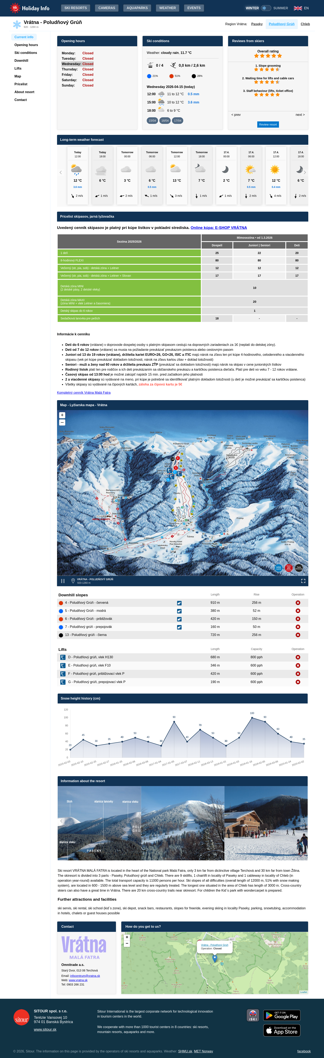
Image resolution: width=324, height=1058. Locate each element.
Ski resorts (75, 8)
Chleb (305, 24)
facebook (304, 1051)
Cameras (106, 8)
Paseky (257, 24)
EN (306, 8)
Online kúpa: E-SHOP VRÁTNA (219, 227)
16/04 (165, 120)
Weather (167, 8)
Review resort (268, 124)
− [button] (127, 944)
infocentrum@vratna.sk (85, 975)
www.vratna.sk (78, 980)
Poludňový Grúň (281, 24)
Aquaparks (137, 8)
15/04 (152, 120)
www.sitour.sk (45, 1029)
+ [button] (127, 938)
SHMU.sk (185, 1051)
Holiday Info (25, 5)
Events (194, 8)
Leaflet (303, 992)
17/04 (177, 120)
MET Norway (203, 1051)
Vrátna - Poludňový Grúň (214, 945)
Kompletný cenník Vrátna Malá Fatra (84, 392)
